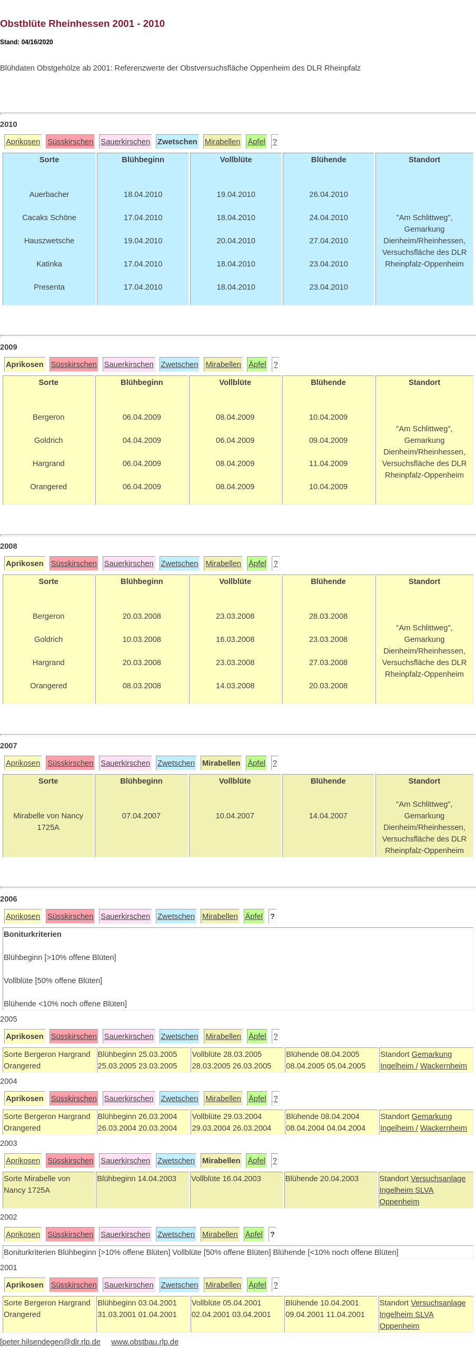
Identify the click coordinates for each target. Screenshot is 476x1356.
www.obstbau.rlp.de (144, 1342)
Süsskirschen (70, 141)
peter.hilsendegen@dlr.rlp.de (51, 1342)
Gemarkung (432, 1054)
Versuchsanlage (438, 1178)
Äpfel (256, 141)
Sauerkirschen (125, 141)
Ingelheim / (399, 1066)
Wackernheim (443, 1066)
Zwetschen (180, 364)
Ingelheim (397, 1190)
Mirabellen (223, 141)
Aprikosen (23, 141)
